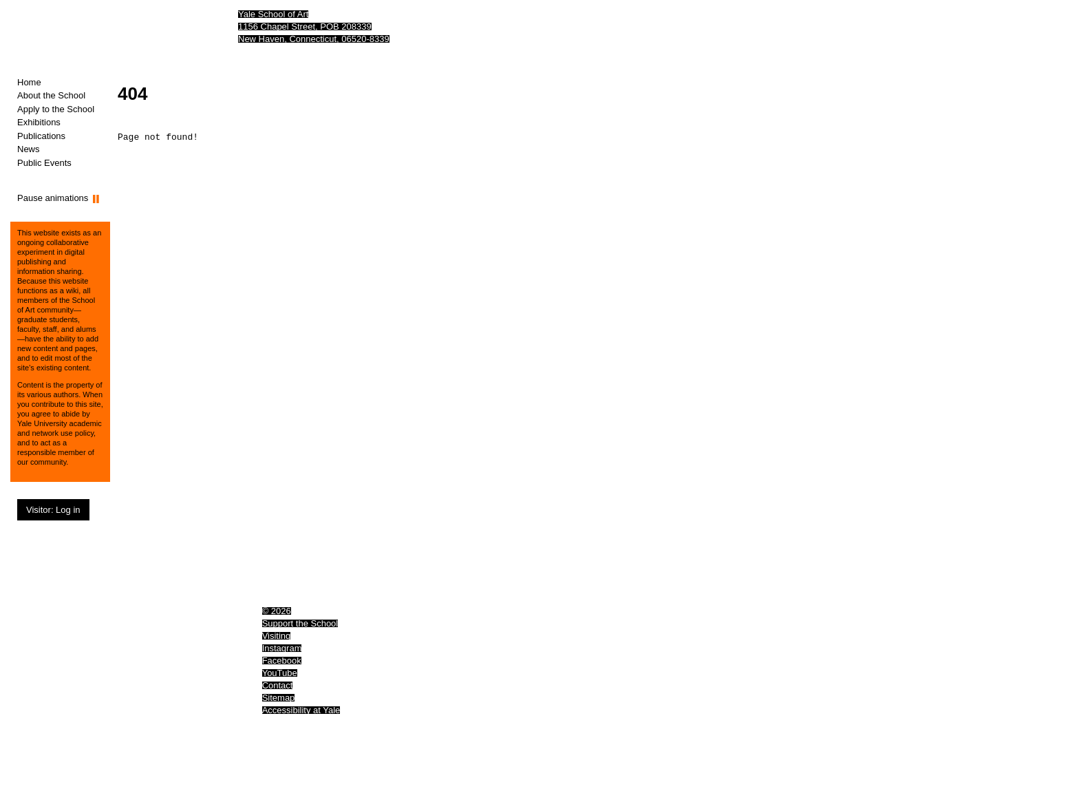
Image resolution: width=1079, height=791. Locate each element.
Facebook (281, 660)
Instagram (282, 648)
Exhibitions (39, 122)
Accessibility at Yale (301, 710)
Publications (41, 136)
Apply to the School (55, 109)
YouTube (279, 673)
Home (29, 82)
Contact (277, 685)
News (28, 149)
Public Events (44, 163)
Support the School (300, 623)
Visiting (276, 636)
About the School (51, 95)
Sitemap (278, 698)
